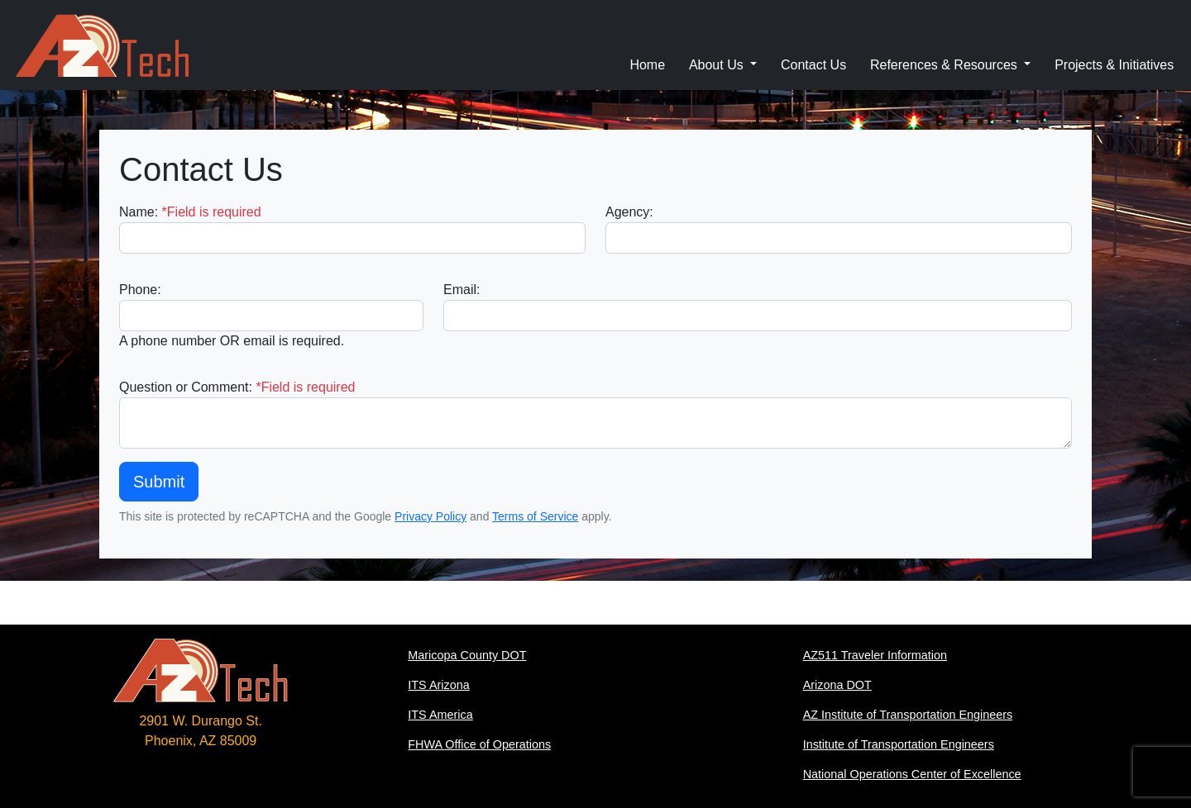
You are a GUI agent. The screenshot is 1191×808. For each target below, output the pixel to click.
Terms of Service (535, 516)
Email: (461, 290)
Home (647, 65)
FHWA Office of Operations (479, 744)
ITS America (440, 714)
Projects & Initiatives (1114, 65)
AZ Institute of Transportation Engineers (908, 714)
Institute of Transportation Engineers (898, 744)
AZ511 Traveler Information (875, 655)
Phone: (140, 290)
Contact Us (813, 65)
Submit (158, 482)
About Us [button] (718, 65)
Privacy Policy (430, 516)
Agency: (629, 212)
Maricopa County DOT (467, 655)
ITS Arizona (438, 685)
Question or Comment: (237, 387)
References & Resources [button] (945, 65)
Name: (190, 212)
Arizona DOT (837, 685)
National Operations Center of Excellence (912, 774)
